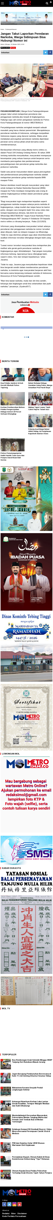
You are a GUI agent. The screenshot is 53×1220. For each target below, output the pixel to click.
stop (13, 48)
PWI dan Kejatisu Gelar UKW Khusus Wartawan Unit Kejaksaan (28, 1144)
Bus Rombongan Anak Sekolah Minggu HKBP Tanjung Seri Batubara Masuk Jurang (32, 1061)
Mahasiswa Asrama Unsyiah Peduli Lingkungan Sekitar (27, 1089)
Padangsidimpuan (11, 29)
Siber (13, 1214)
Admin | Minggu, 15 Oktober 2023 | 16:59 (12, 44)
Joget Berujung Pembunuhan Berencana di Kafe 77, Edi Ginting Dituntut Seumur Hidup (31, 1075)
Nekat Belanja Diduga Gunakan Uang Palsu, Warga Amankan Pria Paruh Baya (40, 385)
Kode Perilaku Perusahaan (14, 1216)
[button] (51, 1)
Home (2, 29)
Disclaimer (22, 1214)
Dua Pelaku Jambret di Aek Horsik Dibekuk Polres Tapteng (12, 385)
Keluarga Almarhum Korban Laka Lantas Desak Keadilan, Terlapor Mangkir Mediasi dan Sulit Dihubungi (30, 1104)
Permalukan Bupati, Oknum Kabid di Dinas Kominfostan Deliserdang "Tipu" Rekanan (31, 1158)
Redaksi (5, 1214)
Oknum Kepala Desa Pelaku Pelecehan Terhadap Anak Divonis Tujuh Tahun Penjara (32, 1172)
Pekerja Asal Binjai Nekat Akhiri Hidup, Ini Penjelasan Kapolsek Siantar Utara (39, 431)
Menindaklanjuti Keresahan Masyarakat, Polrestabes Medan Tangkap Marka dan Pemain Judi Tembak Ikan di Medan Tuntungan (30, 1118)
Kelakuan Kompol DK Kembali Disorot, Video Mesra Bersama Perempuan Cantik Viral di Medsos (32, 1131)
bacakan (5, 48)
